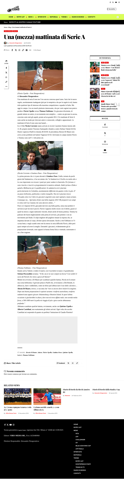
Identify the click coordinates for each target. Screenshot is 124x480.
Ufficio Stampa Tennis (12, 415)
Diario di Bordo (9, 31)
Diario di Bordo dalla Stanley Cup (106, 391)
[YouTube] (116, 2)
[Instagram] (119, 2)
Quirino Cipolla (68, 353)
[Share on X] (17, 51)
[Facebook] (110, 2)
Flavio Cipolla (47, 353)
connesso (15, 375)
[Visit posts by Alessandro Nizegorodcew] (5, 43)
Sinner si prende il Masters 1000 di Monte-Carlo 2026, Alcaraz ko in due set (110, 95)
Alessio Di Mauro (31, 353)
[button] (119, 9)
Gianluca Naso (57, 353)
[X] (113, 2)
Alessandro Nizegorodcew (18, 43)
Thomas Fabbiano (28, 356)
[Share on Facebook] (12, 51)
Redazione (68, 397)
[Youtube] (105, 156)
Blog (10, 27)
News (107, 63)
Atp (103, 63)
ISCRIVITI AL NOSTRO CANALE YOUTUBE (24, 22)
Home (5, 27)
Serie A (18, 31)
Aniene (40, 353)
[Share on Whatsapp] (21, 51)
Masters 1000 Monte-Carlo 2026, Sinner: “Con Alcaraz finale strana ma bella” (110, 68)
